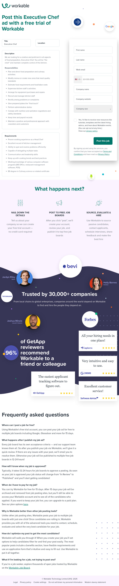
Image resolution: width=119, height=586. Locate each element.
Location (41, 43)
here (25, 504)
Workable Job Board (19, 567)
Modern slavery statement (95, 582)
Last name (80, 60)
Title (6, 41)
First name (80, 50)
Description (9, 53)
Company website (83, 99)
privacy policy (91, 131)
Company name (82, 89)
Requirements (11, 136)
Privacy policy (25, 582)
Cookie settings (40, 582)
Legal (15, 582)
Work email (80, 70)
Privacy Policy (103, 154)
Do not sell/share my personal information (65, 582)
